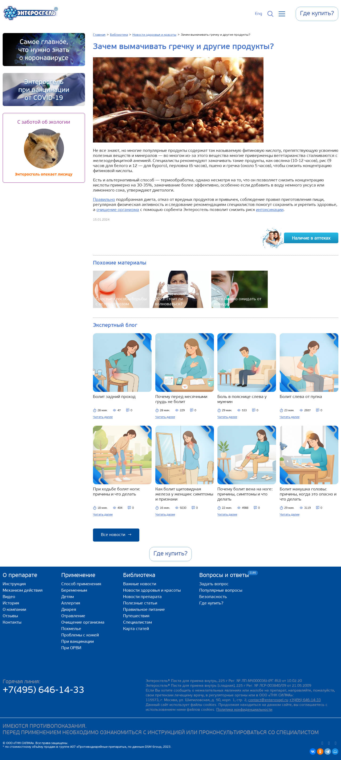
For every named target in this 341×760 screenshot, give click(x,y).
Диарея (68, 610)
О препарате (20, 575)
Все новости (116, 535)
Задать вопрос (214, 584)
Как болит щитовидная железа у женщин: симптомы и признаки (184, 494)
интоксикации (269, 210)
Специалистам (137, 622)
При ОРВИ (71, 648)
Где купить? (211, 603)
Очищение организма (82, 622)
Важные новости (139, 584)
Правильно (104, 200)
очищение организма (117, 210)
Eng (258, 14)
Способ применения (81, 584)
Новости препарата (142, 597)
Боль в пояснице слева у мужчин (242, 399)
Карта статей (136, 629)
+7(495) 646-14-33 (43, 690)
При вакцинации (77, 642)
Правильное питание (144, 610)
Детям (67, 597)
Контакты (12, 622)
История (11, 603)
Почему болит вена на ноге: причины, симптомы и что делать (245, 494)
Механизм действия (23, 590)
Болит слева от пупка (301, 397)
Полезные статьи (140, 603)
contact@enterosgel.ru (268, 700)
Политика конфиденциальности (244, 710)
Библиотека (139, 575)
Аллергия (70, 603)
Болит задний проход (114, 397)
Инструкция (14, 584)
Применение (78, 575)
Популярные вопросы (220, 590)
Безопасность (213, 597)
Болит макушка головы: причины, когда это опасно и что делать (308, 494)
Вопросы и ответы (224, 575)
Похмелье (71, 629)
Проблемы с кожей (80, 635)
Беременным (74, 590)
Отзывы (10, 616)
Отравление (73, 616)
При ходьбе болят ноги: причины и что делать (116, 492)
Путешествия (136, 616)
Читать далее (103, 417)
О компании (14, 610)
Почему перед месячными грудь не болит (181, 399)
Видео (9, 597)
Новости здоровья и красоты (152, 590)
